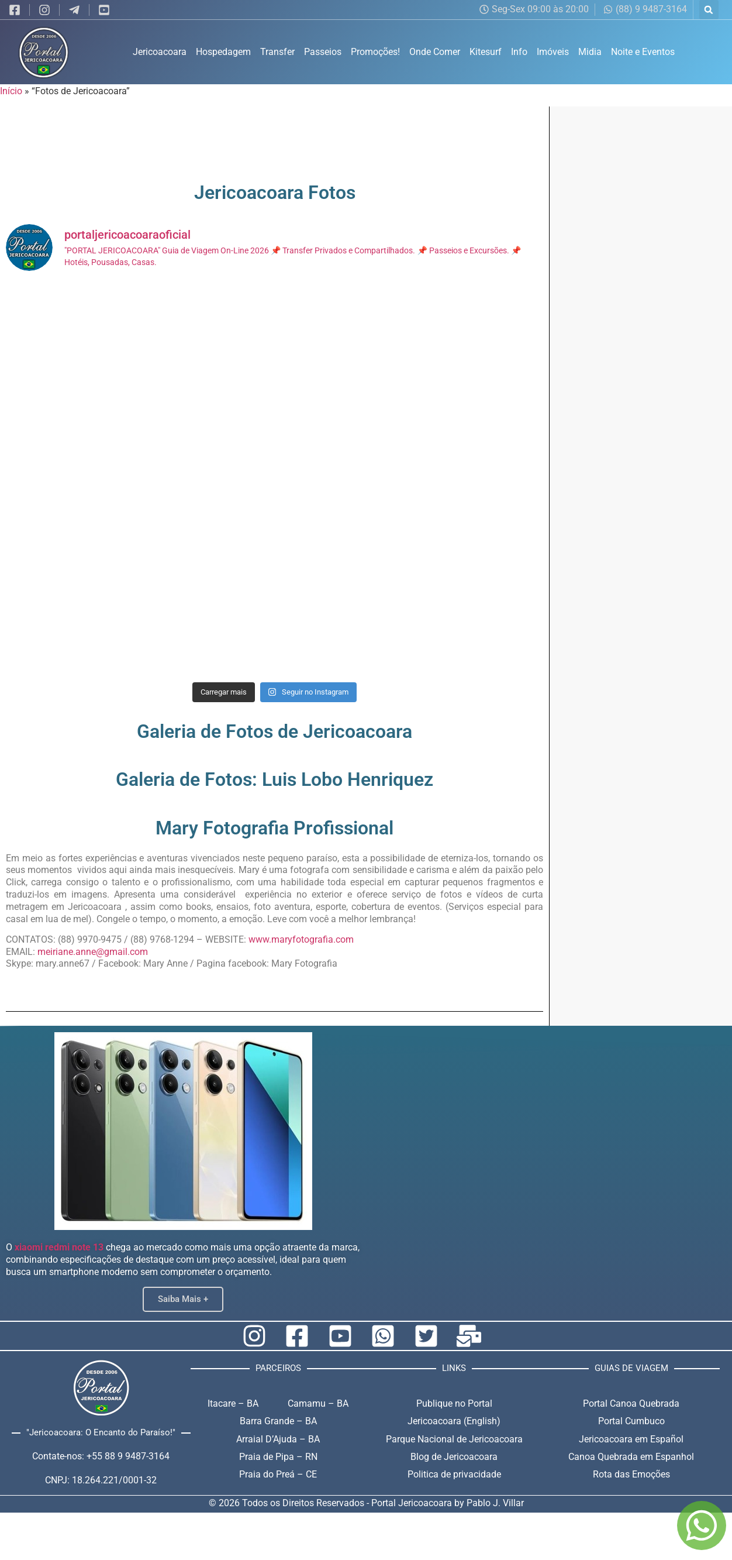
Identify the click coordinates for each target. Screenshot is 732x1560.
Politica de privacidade (454, 1474)
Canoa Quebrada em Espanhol (631, 1456)
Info (519, 51)
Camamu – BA (318, 1403)
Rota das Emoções (631, 1474)
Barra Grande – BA (278, 1421)
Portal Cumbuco (631, 1421)
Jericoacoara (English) (454, 1421)
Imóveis (553, 51)
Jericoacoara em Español (631, 1439)
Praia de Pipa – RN (278, 1456)
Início (11, 91)
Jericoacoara (160, 51)
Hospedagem (223, 51)
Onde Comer (434, 51)
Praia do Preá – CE (278, 1474)
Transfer (277, 51)
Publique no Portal (454, 1403)
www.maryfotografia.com (301, 939)
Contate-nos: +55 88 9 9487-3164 (101, 1456)
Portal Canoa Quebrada (631, 1403)
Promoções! (375, 51)
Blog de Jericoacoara (454, 1456)
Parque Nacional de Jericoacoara (454, 1439)
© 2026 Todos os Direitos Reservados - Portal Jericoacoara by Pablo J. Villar (366, 1503)
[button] (709, 9)
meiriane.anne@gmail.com (92, 951)
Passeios (322, 51)
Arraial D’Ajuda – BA (278, 1439)
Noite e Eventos (643, 51)
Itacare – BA (233, 1403)
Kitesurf (485, 51)
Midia (590, 51)
